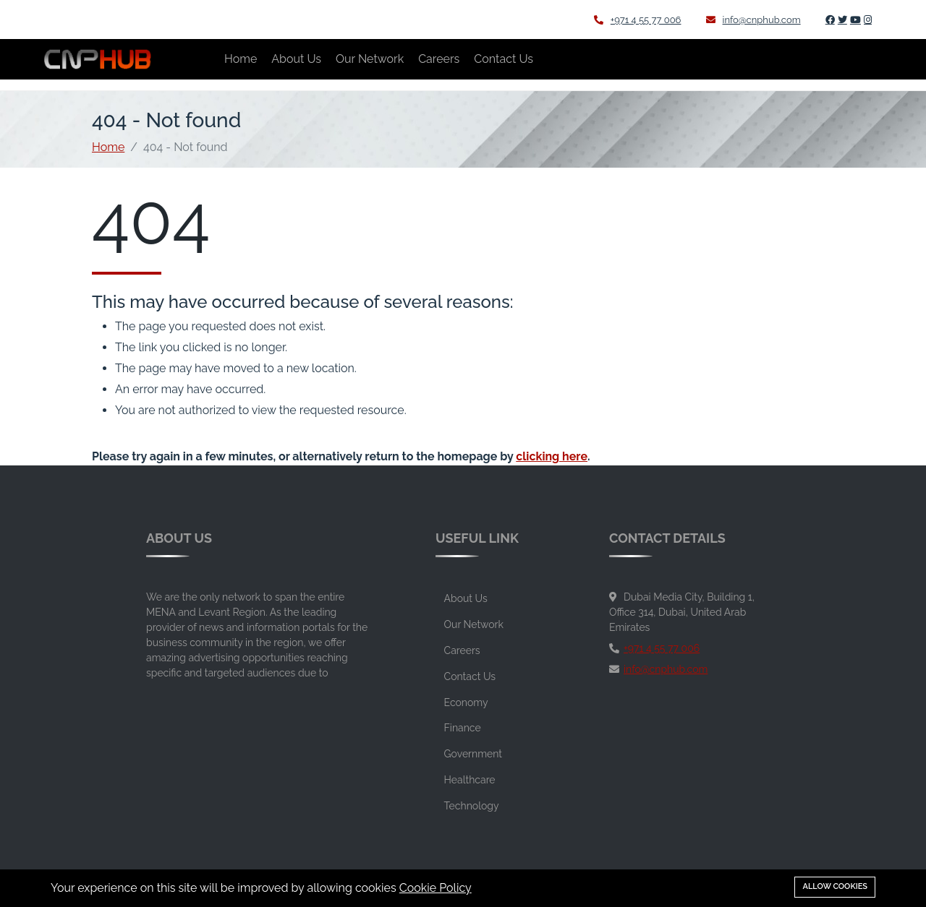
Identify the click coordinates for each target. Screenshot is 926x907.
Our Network (370, 59)
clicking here (551, 456)
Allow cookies (834, 886)
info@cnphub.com (753, 19)
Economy (466, 702)
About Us (296, 59)
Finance (462, 728)
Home (240, 59)
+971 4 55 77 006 (637, 19)
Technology (471, 806)
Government (473, 754)
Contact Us (503, 59)
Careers (438, 59)
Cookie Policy (435, 888)
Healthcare (470, 780)
